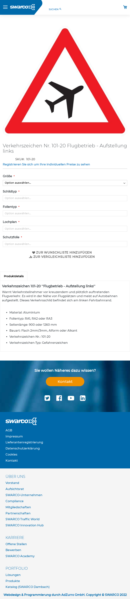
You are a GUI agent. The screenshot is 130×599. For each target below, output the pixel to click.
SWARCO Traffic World (23, 519)
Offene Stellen (16, 544)
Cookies (11, 454)
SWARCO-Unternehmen (24, 495)
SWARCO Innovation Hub (25, 525)
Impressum (14, 436)
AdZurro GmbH (73, 595)
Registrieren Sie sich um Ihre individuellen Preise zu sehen (46, 164)
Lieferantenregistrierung (24, 442)
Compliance (15, 501)
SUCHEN (55, 9)
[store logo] (22, 7)
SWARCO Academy (20, 556)
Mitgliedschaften (18, 507)
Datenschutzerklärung (23, 448)
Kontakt (65, 381)
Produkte (13, 581)
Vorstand (12, 483)
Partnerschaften (18, 513)
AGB (9, 430)
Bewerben (13, 550)
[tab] (13, 276)
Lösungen (13, 575)
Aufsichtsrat (15, 489)
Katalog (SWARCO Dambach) (28, 587)
